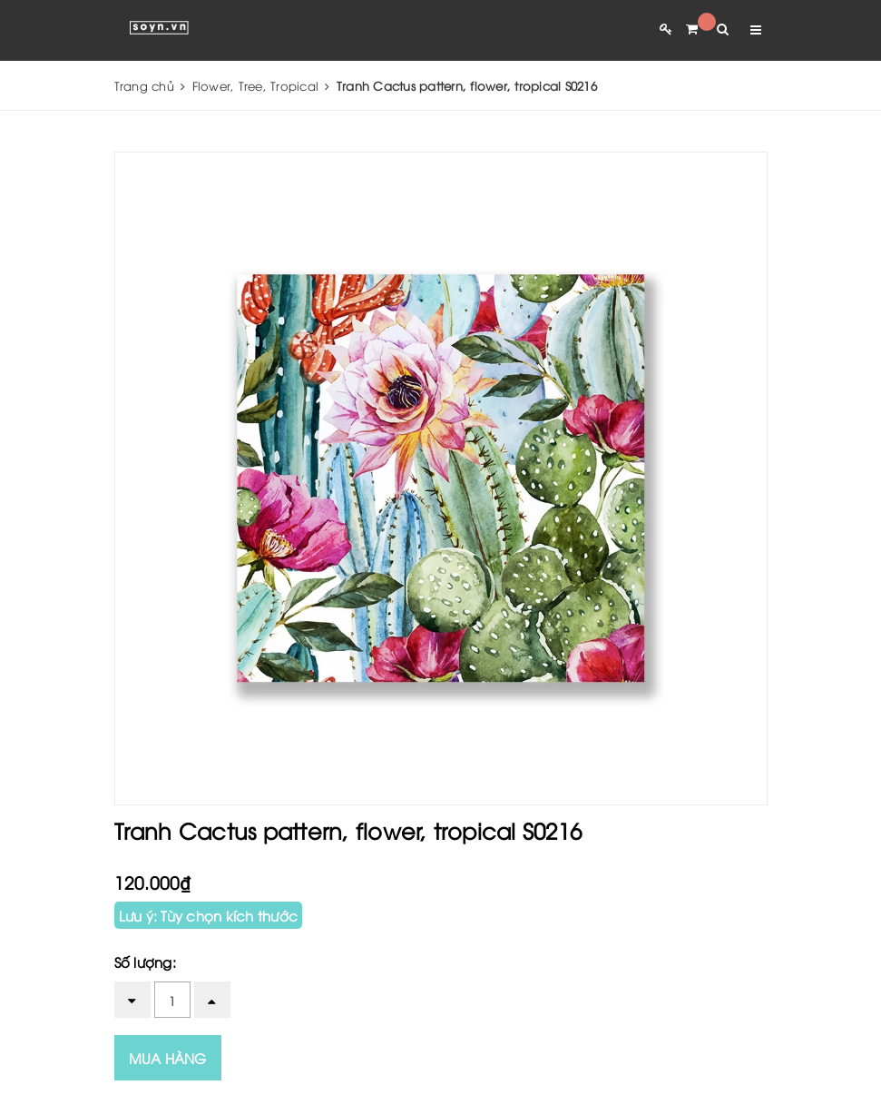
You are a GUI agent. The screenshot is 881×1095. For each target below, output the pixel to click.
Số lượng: (145, 961)
